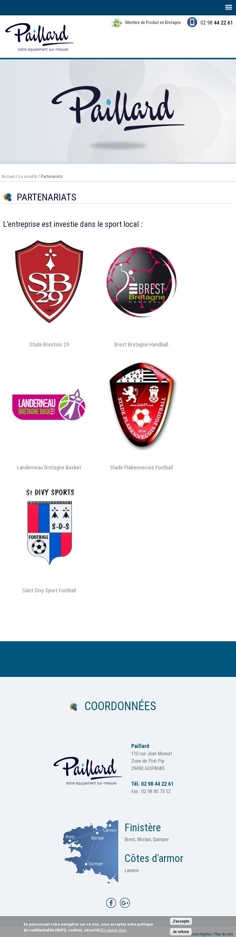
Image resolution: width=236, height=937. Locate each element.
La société (27, 176)
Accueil (8, 176)
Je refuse (181, 933)
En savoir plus (113, 931)
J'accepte (181, 923)
